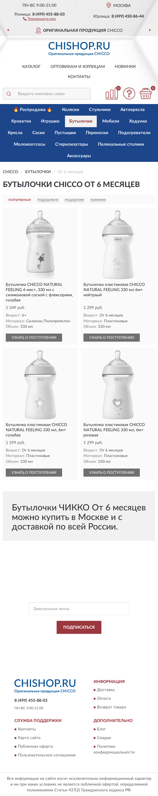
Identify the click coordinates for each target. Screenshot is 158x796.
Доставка (106, 690)
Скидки (104, 738)
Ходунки (138, 121)
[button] (39, 18)
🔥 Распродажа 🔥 (32, 110)
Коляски (70, 110)
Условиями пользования (73, 645)
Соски (38, 133)
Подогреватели (134, 133)
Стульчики (100, 110)
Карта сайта (29, 738)
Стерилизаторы (71, 144)
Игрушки (50, 121)
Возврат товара (111, 708)
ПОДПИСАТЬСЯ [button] (79, 627)
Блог (101, 729)
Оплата (104, 699)
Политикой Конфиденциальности (107, 640)
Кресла (15, 133)
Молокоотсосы (29, 144)
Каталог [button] (31, 67)
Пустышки (65, 133)
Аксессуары (79, 156)
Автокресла (132, 110)
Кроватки (21, 121)
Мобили (110, 121)
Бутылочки (80, 121)
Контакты (79, 77)
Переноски (97, 133)
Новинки (125, 67)
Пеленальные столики (121, 144)
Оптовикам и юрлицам (78, 67)
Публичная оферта (35, 747)
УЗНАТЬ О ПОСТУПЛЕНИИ (34, 337)
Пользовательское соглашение (47, 755)
